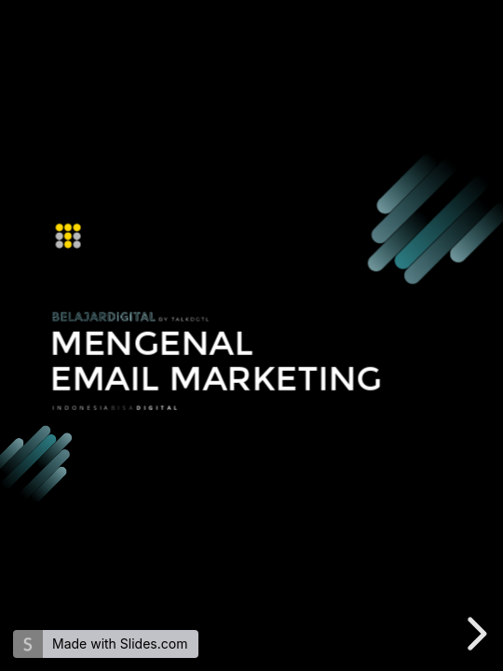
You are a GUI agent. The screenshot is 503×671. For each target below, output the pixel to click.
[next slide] (474, 633)
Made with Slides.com (119, 643)
